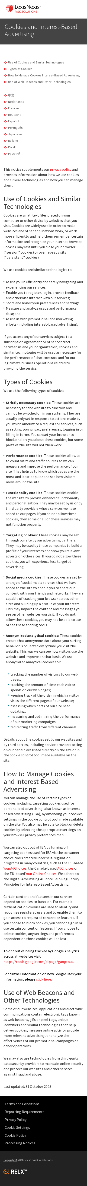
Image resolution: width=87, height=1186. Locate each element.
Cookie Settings (17, 1127)
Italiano (13, 140)
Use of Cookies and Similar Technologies (36, 62)
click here (43, 979)
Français (13, 108)
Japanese (15, 134)
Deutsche (14, 115)
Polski (12, 147)
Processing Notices (20, 1143)
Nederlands (16, 102)
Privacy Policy (15, 1119)
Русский (14, 153)
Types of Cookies (20, 69)
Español (13, 121)
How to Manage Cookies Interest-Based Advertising (44, 75)
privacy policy (60, 169)
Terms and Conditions (22, 1103)
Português (15, 128)
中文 (11, 95)
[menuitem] (45, 1104)
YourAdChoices (14, 868)
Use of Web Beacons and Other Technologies (39, 82)
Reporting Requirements (24, 1111)
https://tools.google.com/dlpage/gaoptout (38, 961)
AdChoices (65, 868)
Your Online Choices (41, 873)
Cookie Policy (15, 1135)
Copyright (10, 1160)
